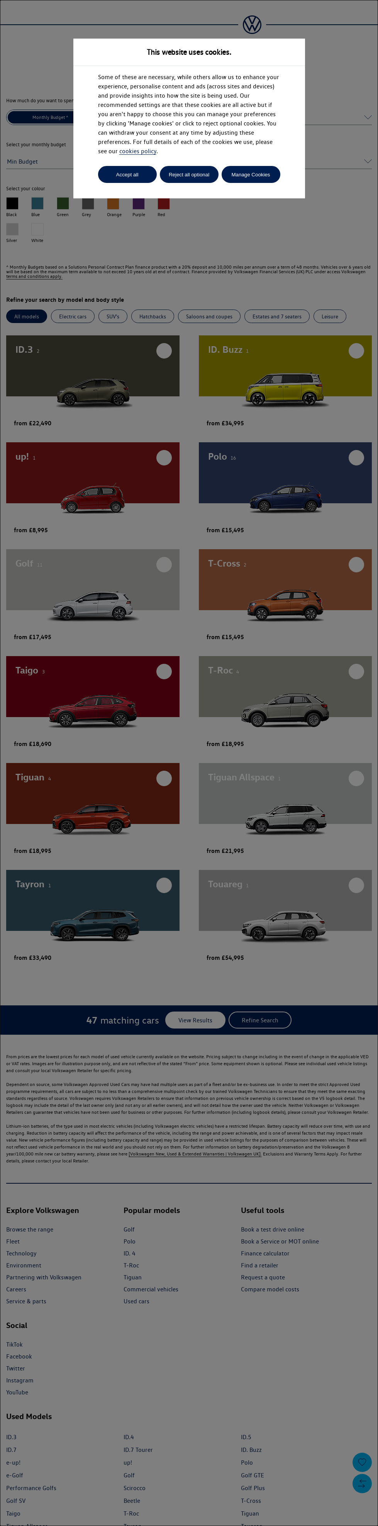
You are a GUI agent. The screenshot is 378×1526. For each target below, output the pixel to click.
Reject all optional (189, 175)
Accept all (127, 175)
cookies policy (137, 151)
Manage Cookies (250, 175)
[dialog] (189, 763)
